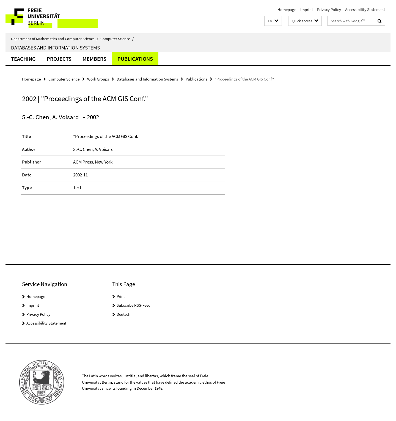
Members (94, 58)
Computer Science (117, 39)
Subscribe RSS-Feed (133, 305)
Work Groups (98, 79)
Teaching (23, 58)
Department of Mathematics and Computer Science (54, 39)
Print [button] (121, 296)
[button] (273, 21)
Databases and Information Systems (55, 47)
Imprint (306, 9)
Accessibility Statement (365, 9)
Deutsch (123, 314)
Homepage (286, 9)
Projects (59, 58)
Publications (135, 58)
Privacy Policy (329, 9)
